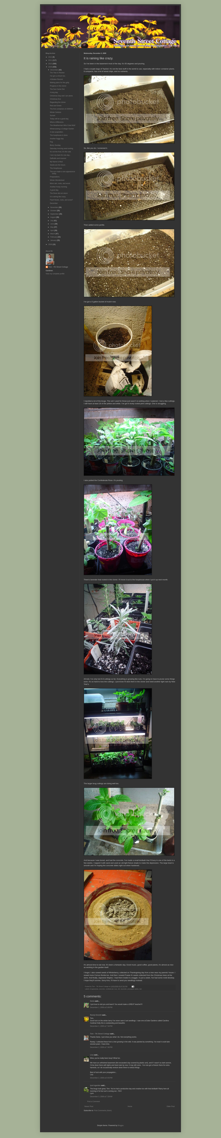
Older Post (171, 1106)
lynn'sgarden (95, 1085)
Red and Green (55, 106)
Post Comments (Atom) (103, 1111)
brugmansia (94, 989)
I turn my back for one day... (60, 155)
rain (140, 989)
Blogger (120, 1125)
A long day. (54, 92)
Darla (92, 1001)
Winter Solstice (55, 112)
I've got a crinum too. (58, 76)
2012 (50, 57)
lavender (124, 989)
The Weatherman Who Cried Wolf (62, 125)
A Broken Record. (56, 79)
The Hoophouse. (56, 168)
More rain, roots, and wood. (60, 183)
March (53, 234)
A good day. (54, 190)
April (52, 230)
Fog (51, 142)
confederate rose (111, 989)
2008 (50, 244)
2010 (50, 64)
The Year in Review (57, 73)
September (54, 214)
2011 (50, 60)
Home (130, 1106)
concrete (102, 989)
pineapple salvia (133, 989)
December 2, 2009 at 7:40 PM (101, 1047)
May (52, 227)
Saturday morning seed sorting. (61, 148)
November (54, 207)
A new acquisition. (56, 132)
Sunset (52, 116)
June (52, 224)
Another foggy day (57, 139)
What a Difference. (57, 122)
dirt (119, 989)
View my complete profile (55, 274)
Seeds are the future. (58, 165)
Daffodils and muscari (58, 158)
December (54, 70)
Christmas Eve (55, 99)
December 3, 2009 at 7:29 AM (101, 1097)
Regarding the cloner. (58, 102)
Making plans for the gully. (59, 83)
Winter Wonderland (57, 180)
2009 (50, 67)
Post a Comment (93, 1101)
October (53, 211)
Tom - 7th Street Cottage (100, 1034)
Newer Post (88, 1106)
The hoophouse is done (59, 135)
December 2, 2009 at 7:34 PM (101, 1026)
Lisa (91, 1055)
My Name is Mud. (56, 162)
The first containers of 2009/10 (61, 109)
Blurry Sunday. (55, 145)
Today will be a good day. (59, 119)
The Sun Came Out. (57, 89)
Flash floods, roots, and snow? (61, 200)
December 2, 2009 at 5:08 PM (101, 1007)
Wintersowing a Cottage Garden (62, 129)
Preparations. (55, 177)
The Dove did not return (59, 193)
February (54, 237)
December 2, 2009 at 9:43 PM (101, 1078)
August (53, 217)
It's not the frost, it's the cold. (60, 152)
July (52, 221)
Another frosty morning (58, 187)
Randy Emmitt (95, 1015)
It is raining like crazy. (58, 197)
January (53, 240)
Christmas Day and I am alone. (61, 96)
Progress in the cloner (58, 86)
